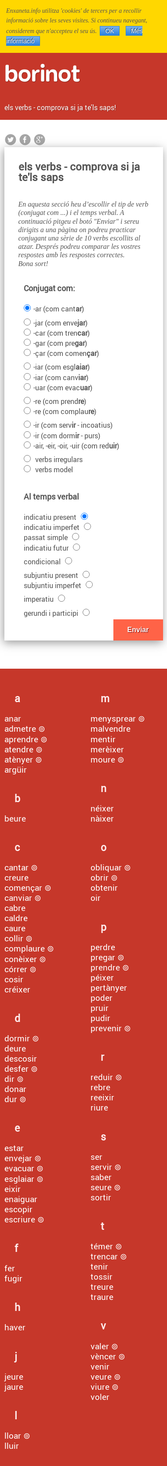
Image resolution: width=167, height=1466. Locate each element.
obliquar (106, 867)
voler (100, 1397)
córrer (15, 969)
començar (23, 887)
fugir (13, 1278)
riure (99, 1107)
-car (57, 333)
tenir (99, 1266)
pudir (100, 1018)
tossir (102, 1276)
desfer (16, 1068)
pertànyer (109, 987)
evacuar (19, 1168)
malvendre (111, 728)
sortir (101, 1197)
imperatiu (44, 599)
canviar (18, 897)
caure (14, 928)
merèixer (107, 749)
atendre (18, 749)
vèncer (103, 1356)
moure (103, 759)
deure (15, 1048)
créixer (17, 989)
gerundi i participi (57, 613)
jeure (13, 1376)
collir (13, 938)
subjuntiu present (57, 575)
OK (109, 30)
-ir (68, 425)
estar (14, 1148)
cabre (14, 908)
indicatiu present (56, 517)
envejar (18, 1158)
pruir (100, 1008)
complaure (24, 948)
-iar (57, 367)
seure (101, 1187)
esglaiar (19, 1179)
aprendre (21, 739)
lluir (11, 1445)
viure (100, 1386)
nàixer (102, 818)
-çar (61, 353)
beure (15, 818)
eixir (12, 1189)
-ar (54, 309)
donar (15, 1089)
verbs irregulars (53, 459)
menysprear (113, 718)
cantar (16, 867)
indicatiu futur (52, 548)
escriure (19, 1219)
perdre (103, 947)
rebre (100, 1087)
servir (101, 1167)
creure (16, 877)
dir (9, 1079)
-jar (55, 323)
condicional (48, 561)
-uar (58, 387)
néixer (102, 808)
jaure (13, 1386)
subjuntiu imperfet (58, 585)
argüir (15, 769)
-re (55, 401)
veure (101, 1376)
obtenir (104, 887)
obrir (100, 877)
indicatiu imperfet (57, 527)
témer (102, 1246)
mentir (103, 739)
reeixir (102, 1097)
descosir (20, 1058)
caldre (16, 918)
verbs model (48, 469)
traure (102, 1297)
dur (10, 1099)
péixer (102, 977)
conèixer (20, 959)
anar (12, 718)
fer (9, 1268)
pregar (103, 957)
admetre (20, 728)
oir (96, 897)
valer (100, 1346)
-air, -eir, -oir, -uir (71, 446)
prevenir (106, 1028)
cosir (13, 979)
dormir (17, 1038)
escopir (18, 1209)
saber (101, 1177)
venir (100, 1366)
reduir (102, 1077)
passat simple (51, 537)
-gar (55, 343)
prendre (105, 967)
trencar (104, 1256)
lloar (12, 1435)
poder (102, 997)
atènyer (18, 759)
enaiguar (20, 1199)
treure (102, 1286)
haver (14, 1327)
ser (96, 1156)
